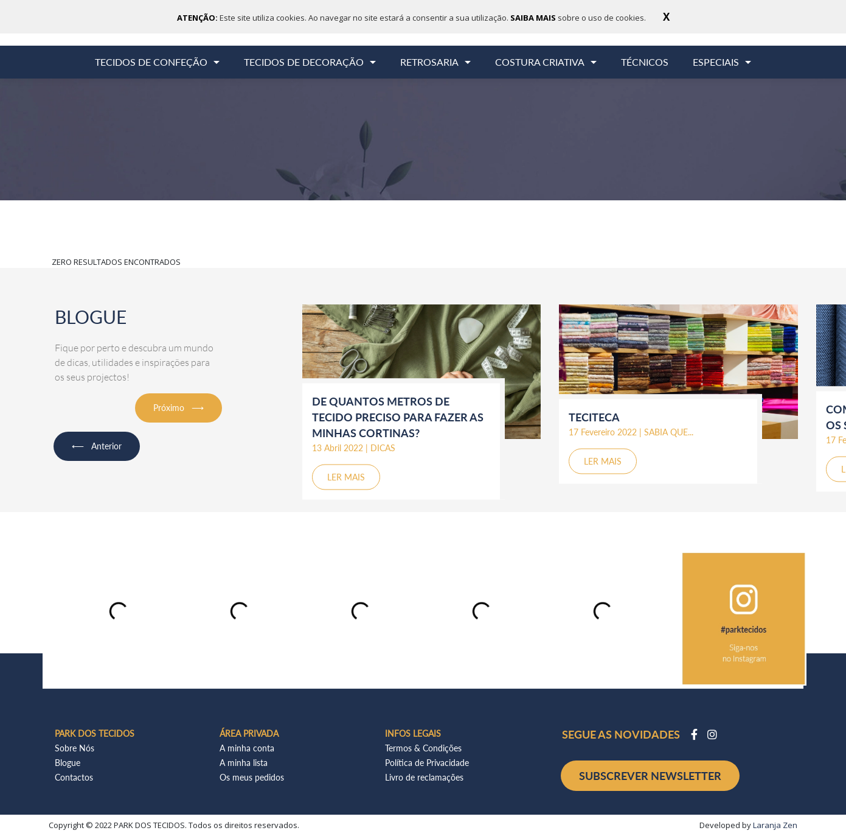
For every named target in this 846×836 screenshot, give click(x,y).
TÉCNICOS (644, 62)
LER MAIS (346, 476)
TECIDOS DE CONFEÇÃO (151, 62)
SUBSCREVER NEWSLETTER (650, 775)
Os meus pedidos (252, 777)
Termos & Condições (423, 748)
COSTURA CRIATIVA (539, 62)
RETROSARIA (429, 62)
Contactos (74, 777)
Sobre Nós (74, 748)
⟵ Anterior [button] (97, 446)
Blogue (67, 762)
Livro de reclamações (424, 777)
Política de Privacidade (427, 762)
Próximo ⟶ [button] (178, 407)
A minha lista (244, 762)
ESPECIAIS (716, 62)
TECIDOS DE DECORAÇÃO (304, 62)
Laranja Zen (775, 825)
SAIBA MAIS (534, 17)
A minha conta (247, 748)
